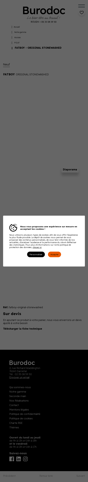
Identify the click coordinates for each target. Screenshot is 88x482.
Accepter (54, 254)
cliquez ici (37, 247)
